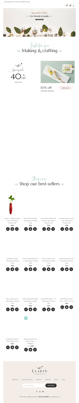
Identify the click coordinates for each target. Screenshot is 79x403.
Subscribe (51, 385)
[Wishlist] (66, 6)
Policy (56, 379)
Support (48, 379)
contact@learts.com (55, 396)
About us (15, 379)
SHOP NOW (39, 19)
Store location (27, 379)
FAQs (63, 379)
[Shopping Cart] (70, 6)
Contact (39, 379)
